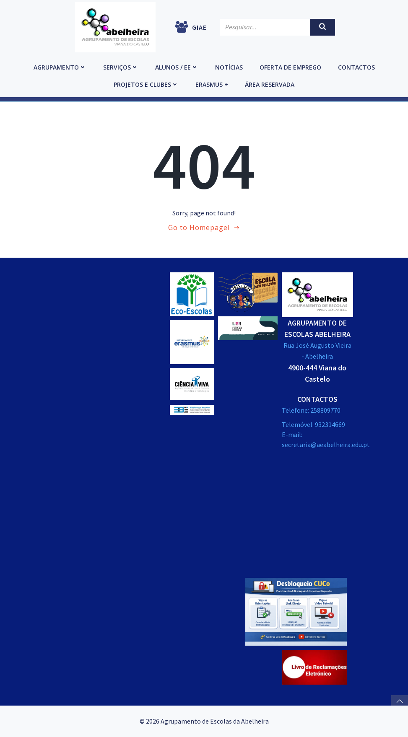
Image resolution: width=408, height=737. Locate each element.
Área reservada (269, 84)
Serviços (120, 67)
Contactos (356, 67)
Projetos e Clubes (146, 84)
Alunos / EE (176, 67)
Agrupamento (60, 67)
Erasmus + (211, 84)
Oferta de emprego (290, 67)
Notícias (229, 67)
